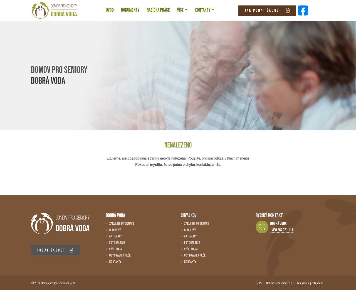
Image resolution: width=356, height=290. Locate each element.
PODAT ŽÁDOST (55, 250)
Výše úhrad (116, 249)
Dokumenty (130, 10)
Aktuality (115, 236)
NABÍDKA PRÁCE (158, 10)
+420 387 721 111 (281, 230)
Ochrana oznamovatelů (279, 282)
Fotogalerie (117, 243)
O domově (115, 230)
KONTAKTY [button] (202, 10)
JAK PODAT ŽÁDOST (267, 10)
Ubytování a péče (120, 255)
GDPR (259, 282)
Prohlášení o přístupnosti (309, 282)
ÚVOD (110, 10)
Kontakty (115, 262)
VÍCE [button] (180, 10)
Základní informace (121, 223)
